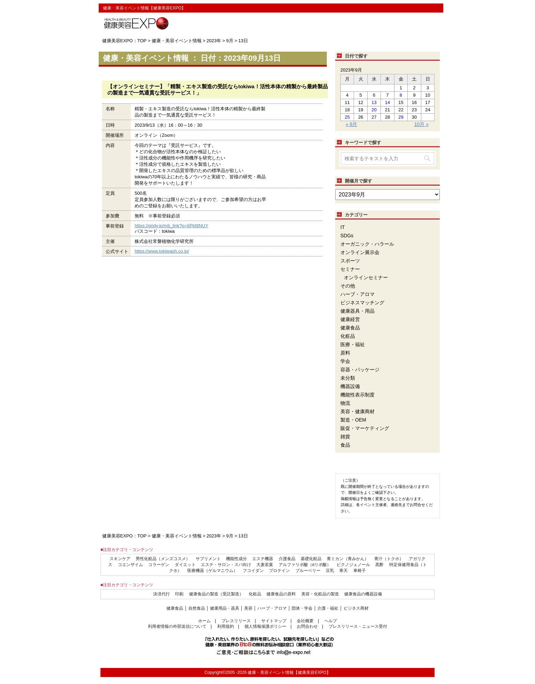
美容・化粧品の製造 (320, 594)
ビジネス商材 (356, 608)
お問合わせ (307, 626)
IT (342, 227)
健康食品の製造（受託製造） (216, 594)
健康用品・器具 (224, 608)
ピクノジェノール (353, 564)
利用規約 (225, 626)
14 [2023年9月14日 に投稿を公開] (387, 102)
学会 (345, 361)
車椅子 (359, 570)
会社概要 (305, 620)
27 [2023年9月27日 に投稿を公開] (373, 117)
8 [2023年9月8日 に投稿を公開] (401, 95)
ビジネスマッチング (362, 302)
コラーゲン (158, 564)
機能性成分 (236, 558)
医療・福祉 (352, 344)
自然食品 (196, 608)
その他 (347, 286)
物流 (345, 403)
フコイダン (253, 570)
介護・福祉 (327, 608)
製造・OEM (353, 420)
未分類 (347, 378)
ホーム (204, 620)
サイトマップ (273, 620)
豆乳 (330, 570)
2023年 (213, 40)
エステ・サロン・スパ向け (226, 564)
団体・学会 (302, 608)
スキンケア (120, 558)
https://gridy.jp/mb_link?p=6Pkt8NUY (171, 225)
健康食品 (350, 327)
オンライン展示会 (359, 252)
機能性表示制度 (357, 394)
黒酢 (379, 564)
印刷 (179, 594)
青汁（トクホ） (389, 558)
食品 (345, 445)
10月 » (421, 124)
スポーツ (350, 260)
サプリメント (208, 558)
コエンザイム (130, 564)
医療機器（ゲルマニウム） (212, 570)
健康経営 (350, 319)
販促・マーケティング (364, 428)
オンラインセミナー (366, 277)
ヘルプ (330, 620)
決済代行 (161, 594)
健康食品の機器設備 (363, 594)
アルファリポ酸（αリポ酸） (305, 564)
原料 (345, 353)
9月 (229, 40)
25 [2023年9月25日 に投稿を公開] (347, 117)
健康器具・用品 (357, 311)
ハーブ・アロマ (357, 294)
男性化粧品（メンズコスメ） (163, 558)
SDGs (346, 235)
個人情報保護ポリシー (265, 626)
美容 (248, 608)
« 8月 (351, 124)
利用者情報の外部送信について (177, 626)
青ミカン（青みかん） (348, 558)
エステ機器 (262, 558)
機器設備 (350, 386)
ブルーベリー (308, 570)
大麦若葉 (264, 564)
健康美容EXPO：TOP (124, 40)
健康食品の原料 (281, 594)
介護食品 (287, 558)
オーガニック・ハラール (367, 244)
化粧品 (347, 336)
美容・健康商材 (357, 411)
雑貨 (345, 436)
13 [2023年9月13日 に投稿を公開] (373, 102)
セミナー (350, 269)
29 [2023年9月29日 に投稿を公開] (400, 117)
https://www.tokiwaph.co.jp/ (162, 251)
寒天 (343, 570)
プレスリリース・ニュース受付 (358, 626)
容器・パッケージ (359, 369)
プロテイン (279, 570)
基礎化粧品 (311, 558)
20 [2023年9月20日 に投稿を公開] (373, 109)
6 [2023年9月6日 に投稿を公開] (374, 95)
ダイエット (185, 564)
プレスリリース (236, 620)
